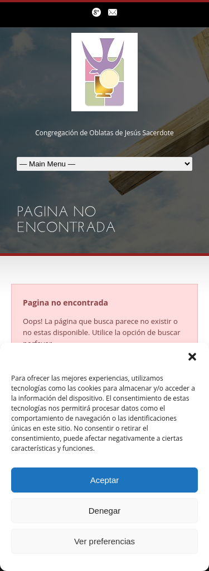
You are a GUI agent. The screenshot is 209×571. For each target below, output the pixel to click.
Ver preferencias (104, 541)
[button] (192, 356)
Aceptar (104, 480)
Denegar (105, 510)
